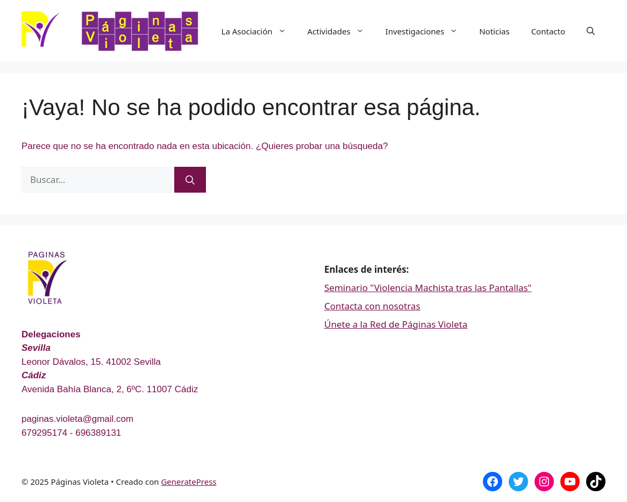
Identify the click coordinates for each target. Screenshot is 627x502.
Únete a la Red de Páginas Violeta (395, 324)
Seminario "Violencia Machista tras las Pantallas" (428, 287)
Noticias (494, 31)
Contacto (548, 31)
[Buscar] (190, 180)
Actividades (341, 31)
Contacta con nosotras (372, 306)
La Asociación (259, 31)
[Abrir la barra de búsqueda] (590, 31)
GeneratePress (188, 481)
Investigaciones (427, 31)
